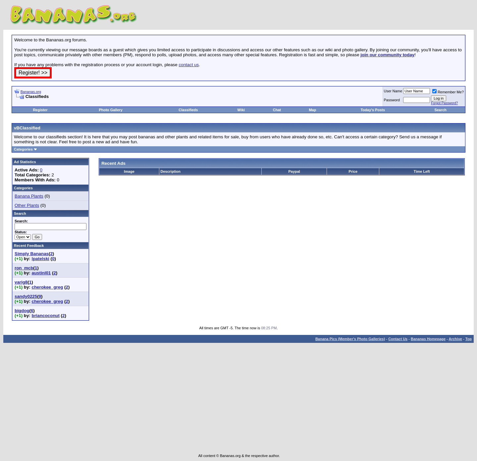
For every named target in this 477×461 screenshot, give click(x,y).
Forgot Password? (444, 103)
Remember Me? (448, 92)
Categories (23, 149)
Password (392, 100)
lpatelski (40, 258)
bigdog (22, 310)
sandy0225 (26, 296)
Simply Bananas (32, 253)
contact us (189, 64)
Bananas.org (31, 92)
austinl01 (41, 272)
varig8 (21, 282)
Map (312, 110)
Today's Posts (373, 110)
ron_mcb (24, 267)
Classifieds (188, 110)
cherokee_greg (47, 287)
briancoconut (45, 315)
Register (40, 110)
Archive (455, 339)
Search (440, 110)
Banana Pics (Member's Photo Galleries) (350, 339)
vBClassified (27, 127)
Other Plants (27, 205)
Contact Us (397, 339)
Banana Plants (29, 196)
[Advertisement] (91, 101)
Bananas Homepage (428, 339)
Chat (277, 110)
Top (468, 339)
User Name (393, 91)
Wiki (241, 110)
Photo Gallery (111, 110)
